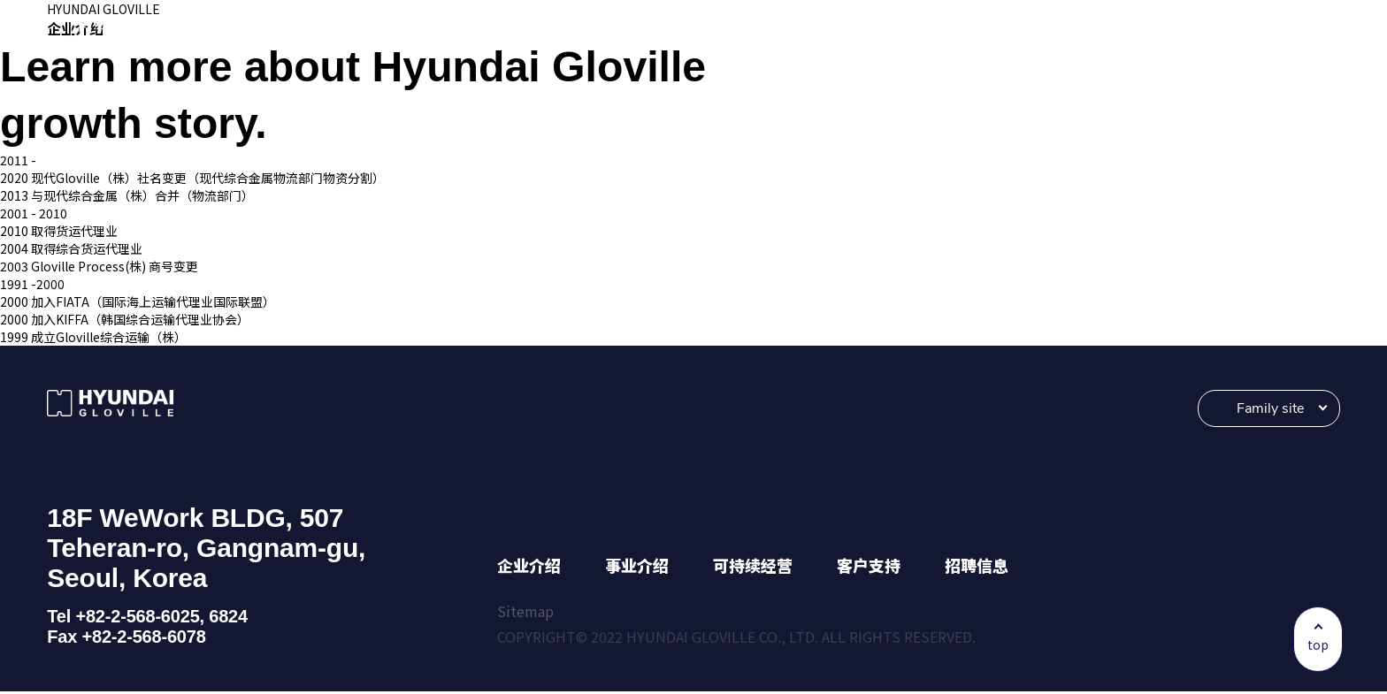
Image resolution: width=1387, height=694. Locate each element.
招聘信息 (976, 567)
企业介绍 (529, 567)
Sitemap (525, 613)
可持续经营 (753, 567)
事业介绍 (637, 567)
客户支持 (868, 567)
